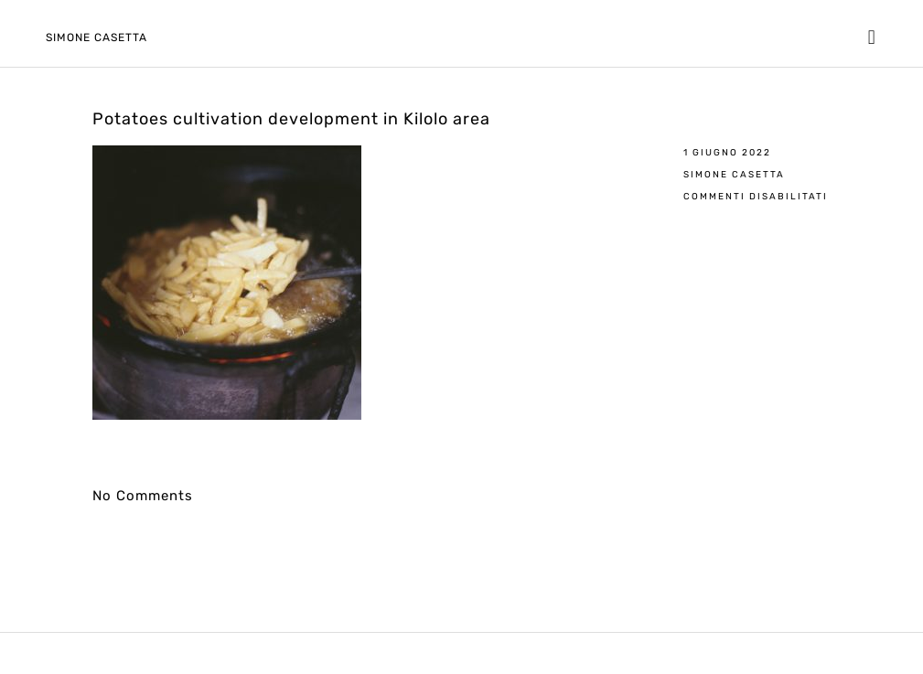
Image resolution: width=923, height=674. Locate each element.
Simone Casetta (96, 37)
